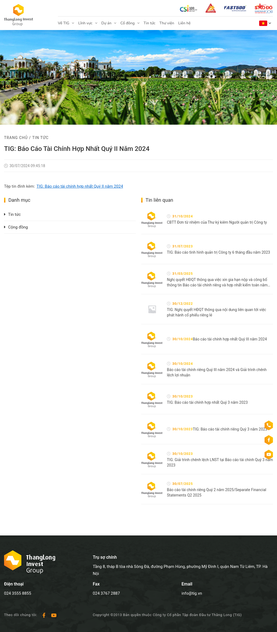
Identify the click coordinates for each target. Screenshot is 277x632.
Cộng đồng (18, 227)
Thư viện (166, 23)
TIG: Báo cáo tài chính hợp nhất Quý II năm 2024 (80, 186)
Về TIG (63, 23)
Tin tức (149, 23)
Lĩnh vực (85, 23)
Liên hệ (184, 23)
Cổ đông (127, 23)
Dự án (106, 23)
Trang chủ (16, 137)
